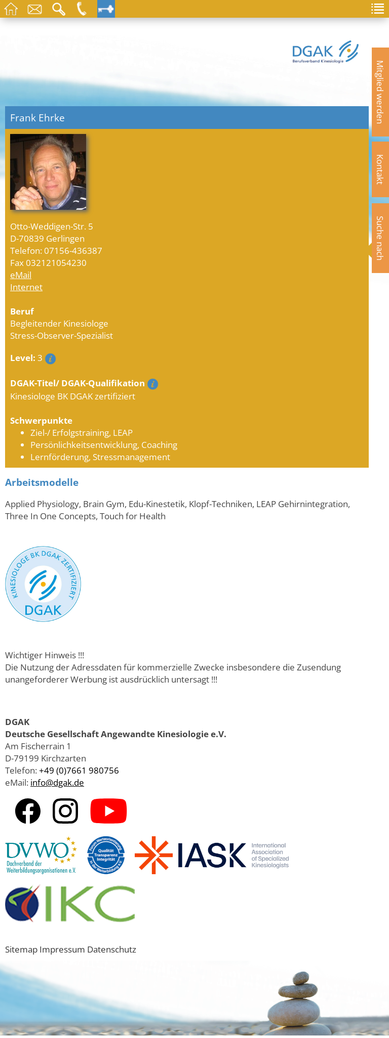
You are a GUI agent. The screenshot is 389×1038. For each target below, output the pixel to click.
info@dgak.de (57, 782)
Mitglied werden (380, 92)
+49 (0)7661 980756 (79, 770)
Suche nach (380, 238)
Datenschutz (111, 949)
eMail (20, 274)
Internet (26, 287)
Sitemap (21, 949)
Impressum (62, 949)
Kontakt (380, 169)
